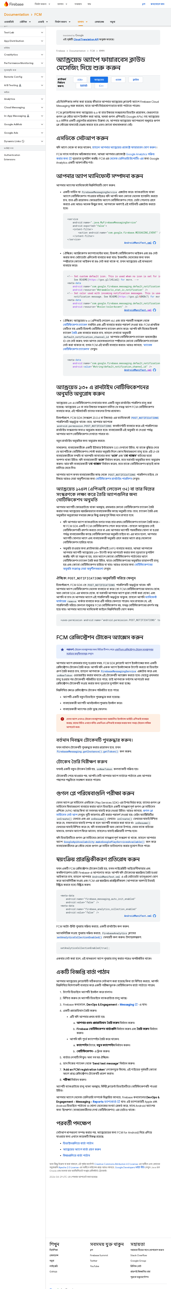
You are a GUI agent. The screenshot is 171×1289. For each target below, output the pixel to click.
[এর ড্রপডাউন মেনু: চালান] (67, 4)
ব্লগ (143, 4)
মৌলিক (23, 21)
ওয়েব (118, 79)
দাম (89, 4)
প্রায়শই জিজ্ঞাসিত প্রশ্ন (140, 1271)
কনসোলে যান (157, 4)
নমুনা (112, 21)
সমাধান (78, 4)
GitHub (53, 1271)
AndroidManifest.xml (138, 915)
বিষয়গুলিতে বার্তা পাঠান (76, 1155)
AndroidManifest (138, 242)
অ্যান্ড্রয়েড (99, 79)
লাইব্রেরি (54, 1266)
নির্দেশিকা (54, 1249)
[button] (20, 32)
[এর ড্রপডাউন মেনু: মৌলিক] (31, 22)
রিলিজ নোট (135, 1266)
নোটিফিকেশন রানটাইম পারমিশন (114, 479)
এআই (41, 21)
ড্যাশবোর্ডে (104, 1102)
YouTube (94, 1266)
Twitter (93, 1260)
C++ (101, 85)
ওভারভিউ (9, 21)
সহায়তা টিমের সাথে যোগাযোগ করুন (147, 1249)
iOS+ (80, 79)
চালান (60, 4)
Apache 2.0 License (69, 1167)
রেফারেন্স (99, 21)
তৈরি (74, 333)
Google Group (138, 1260)
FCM (38, 15)
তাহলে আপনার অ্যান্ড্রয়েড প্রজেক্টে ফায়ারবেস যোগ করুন (124, 147)
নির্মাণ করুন (40, 4)
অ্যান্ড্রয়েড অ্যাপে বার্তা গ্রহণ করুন (82, 1149)
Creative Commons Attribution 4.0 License (116, 1164)
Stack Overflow (138, 1255)
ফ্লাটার (136, 79)
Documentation (16, 15)
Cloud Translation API (86, 39)
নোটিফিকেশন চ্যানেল (75, 325)
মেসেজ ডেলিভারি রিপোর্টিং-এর (126, 158)
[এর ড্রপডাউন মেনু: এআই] (48, 22)
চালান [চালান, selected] (81, 21)
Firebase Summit (99, 1255)
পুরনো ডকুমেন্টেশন (139, 1277)
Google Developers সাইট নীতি (130, 1167)
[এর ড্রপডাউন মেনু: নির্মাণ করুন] (50, 4)
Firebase (60, 50)
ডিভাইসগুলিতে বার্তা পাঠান (78, 1143)
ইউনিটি (83, 85)
